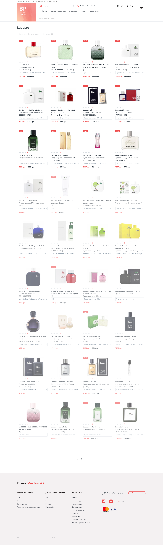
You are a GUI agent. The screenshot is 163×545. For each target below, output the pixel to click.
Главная (74, 498)
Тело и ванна (56, 11)
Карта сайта (49, 507)
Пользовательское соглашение (28, 507)
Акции (98, 11)
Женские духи (77, 507)
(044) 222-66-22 (89, 5)
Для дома (75, 513)
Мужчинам (73, 11)
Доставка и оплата (31, 1)
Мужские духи (77, 504)
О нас (19, 498)
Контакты (40, 1)
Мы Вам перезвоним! (87, 8)
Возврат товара (51, 501)
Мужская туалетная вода (81, 519)
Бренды (91, 11)
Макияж (83, 11)
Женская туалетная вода (81, 523)
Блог (57, 1)
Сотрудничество (49, 1)
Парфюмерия (44, 11)
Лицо (65, 11)
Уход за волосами (78, 510)
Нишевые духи (77, 501)
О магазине (21, 1)
